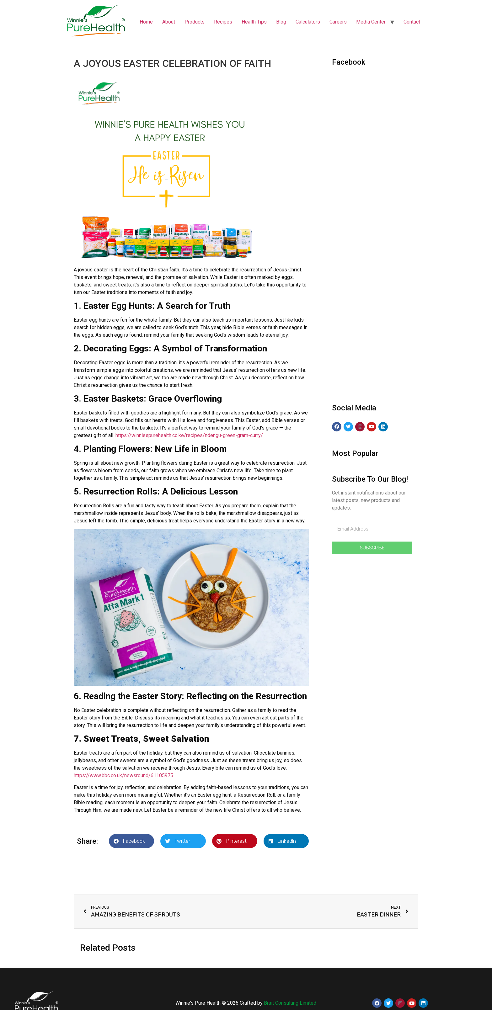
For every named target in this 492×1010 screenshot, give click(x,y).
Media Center (371, 22)
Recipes (223, 22)
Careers (338, 22)
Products (194, 22)
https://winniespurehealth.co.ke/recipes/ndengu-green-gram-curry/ (189, 435)
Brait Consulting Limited (290, 1003)
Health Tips (254, 22)
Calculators (308, 22)
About (168, 22)
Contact (412, 22)
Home (146, 22)
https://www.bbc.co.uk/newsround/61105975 (123, 775)
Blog (281, 22)
